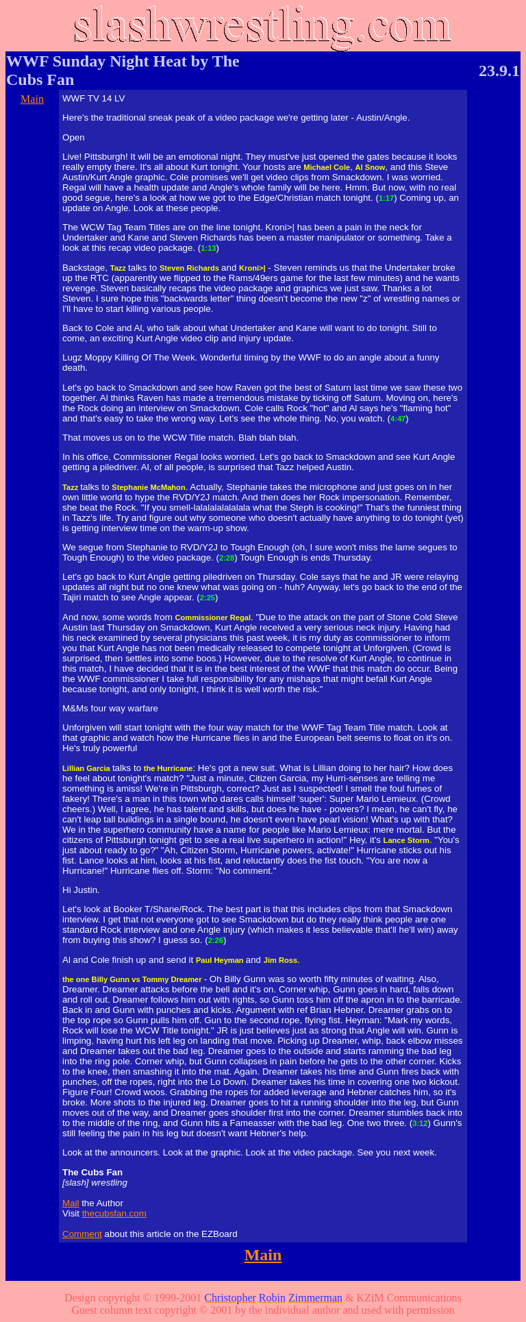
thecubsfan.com (114, 1213)
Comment (82, 1234)
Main (32, 99)
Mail (70, 1203)
